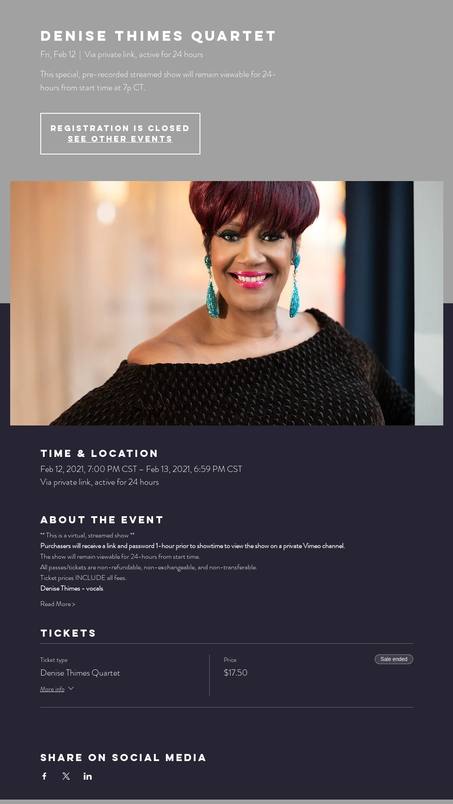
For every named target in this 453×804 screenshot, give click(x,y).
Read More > (57, 604)
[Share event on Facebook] (44, 776)
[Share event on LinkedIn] (88, 776)
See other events (120, 139)
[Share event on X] (66, 776)
